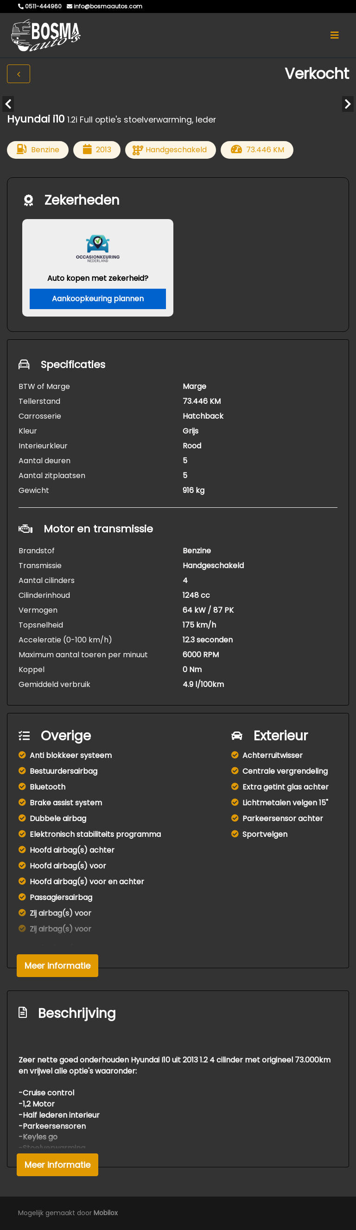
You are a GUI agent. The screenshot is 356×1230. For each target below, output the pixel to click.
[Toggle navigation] (334, 35)
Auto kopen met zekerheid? (97, 278)
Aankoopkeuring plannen (98, 298)
